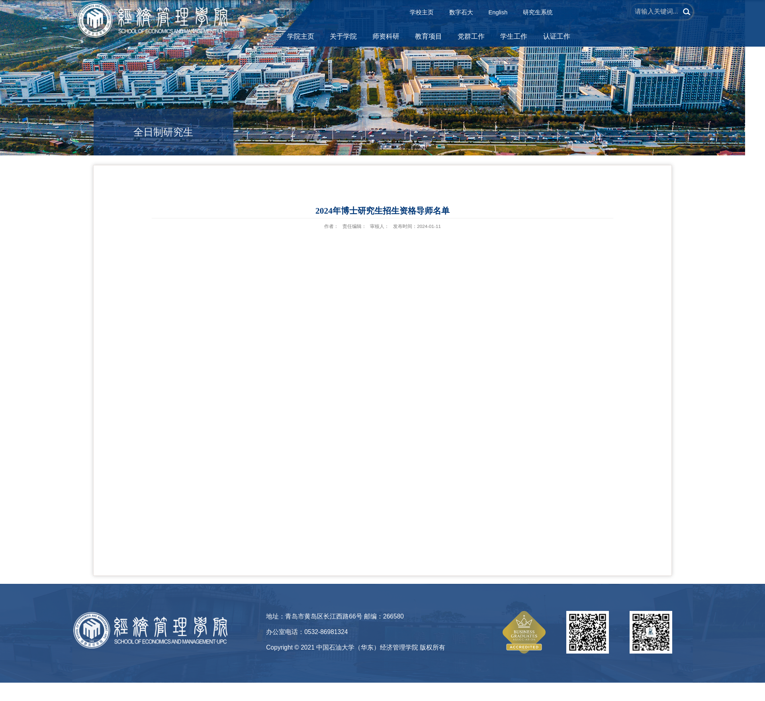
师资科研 (385, 36)
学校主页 (422, 12)
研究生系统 (538, 12)
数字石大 (461, 12)
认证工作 (556, 36)
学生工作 (513, 36)
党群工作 (471, 36)
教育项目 (428, 36)
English (498, 12)
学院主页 (300, 36)
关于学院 (343, 36)
